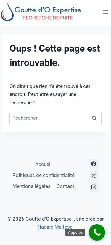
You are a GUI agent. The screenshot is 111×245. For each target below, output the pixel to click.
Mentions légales (31, 186)
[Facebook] (94, 164)
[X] (94, 175)
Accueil (43, 164)
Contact (65, 186)
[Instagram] (94, 187)
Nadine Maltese (56, 227)
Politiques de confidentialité (43, 175)
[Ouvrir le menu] (105, 12)
